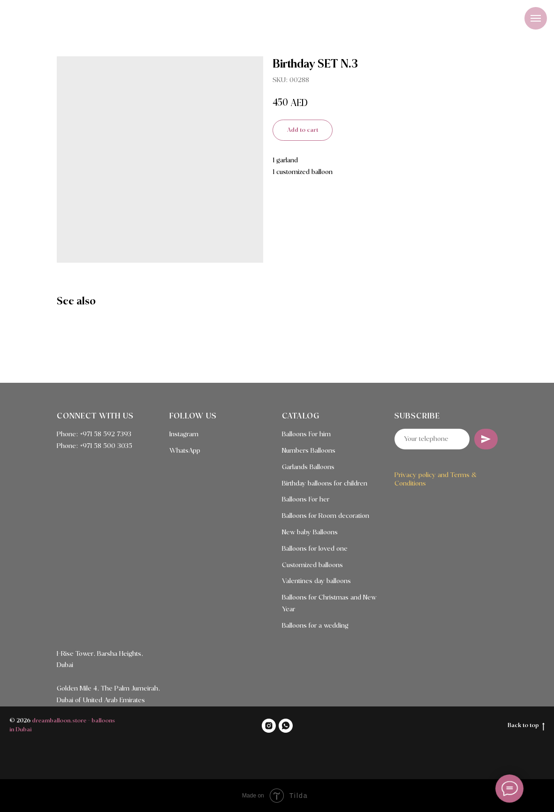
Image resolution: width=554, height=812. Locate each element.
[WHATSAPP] (286, 726)
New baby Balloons (310, 532)
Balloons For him (306, 434)
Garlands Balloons (308, 467)
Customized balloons (312, 565)
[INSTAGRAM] (269, 726)
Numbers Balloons (308, 451)
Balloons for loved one (315, 549)
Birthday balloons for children (324, 483)
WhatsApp (184, 451)
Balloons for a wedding (315, 626)
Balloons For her (305, 499)
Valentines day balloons (316, 581)
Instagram (183, 434)
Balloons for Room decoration (325, 516)
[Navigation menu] (536, 18)
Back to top (526, 726)
